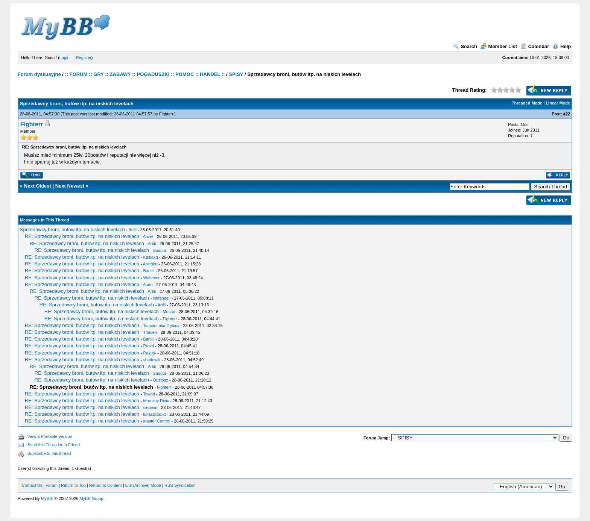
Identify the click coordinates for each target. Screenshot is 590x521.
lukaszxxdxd (154, 414)
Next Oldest (37, 186)
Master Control (156, 421)
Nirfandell (161, 298)
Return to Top (73, 485)
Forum (52, 485)
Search (465, 46)
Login (64, 57)
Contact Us (32, 485)
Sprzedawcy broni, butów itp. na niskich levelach (72, 229)
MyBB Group (91, 498)
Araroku (150, 264)
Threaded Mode (527, 103)
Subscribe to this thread (49, 453)
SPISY (236, 74)
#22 (566, 114)
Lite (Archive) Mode (143, 485)
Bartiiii (148, 270)
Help (561, 46)
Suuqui (159, 250)
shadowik (151, 359)
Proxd (148, 346)
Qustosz (160, 380)
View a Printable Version (49, 436)
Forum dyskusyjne (39, 74)
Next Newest (69, 186)
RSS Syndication (180, 485)
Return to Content (105, 485)
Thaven (150, 332)
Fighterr (166, 114)
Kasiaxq (150, 257)
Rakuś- (149, 353)
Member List (499, 46)
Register (83, 57)
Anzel (148, 236)
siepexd (150, 407)
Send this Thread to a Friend (53, 444)
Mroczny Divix (156, 400)
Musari (169, 311)
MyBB (46, 498)
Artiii (132, 229)
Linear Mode (558, 103)
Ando (148, 284)
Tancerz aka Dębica (161, 325)
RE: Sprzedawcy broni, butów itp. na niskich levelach (82, 236)
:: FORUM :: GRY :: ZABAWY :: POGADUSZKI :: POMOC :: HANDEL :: (145, 74)
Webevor (151, 278)
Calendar (534, 46)
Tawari (149, 394)
